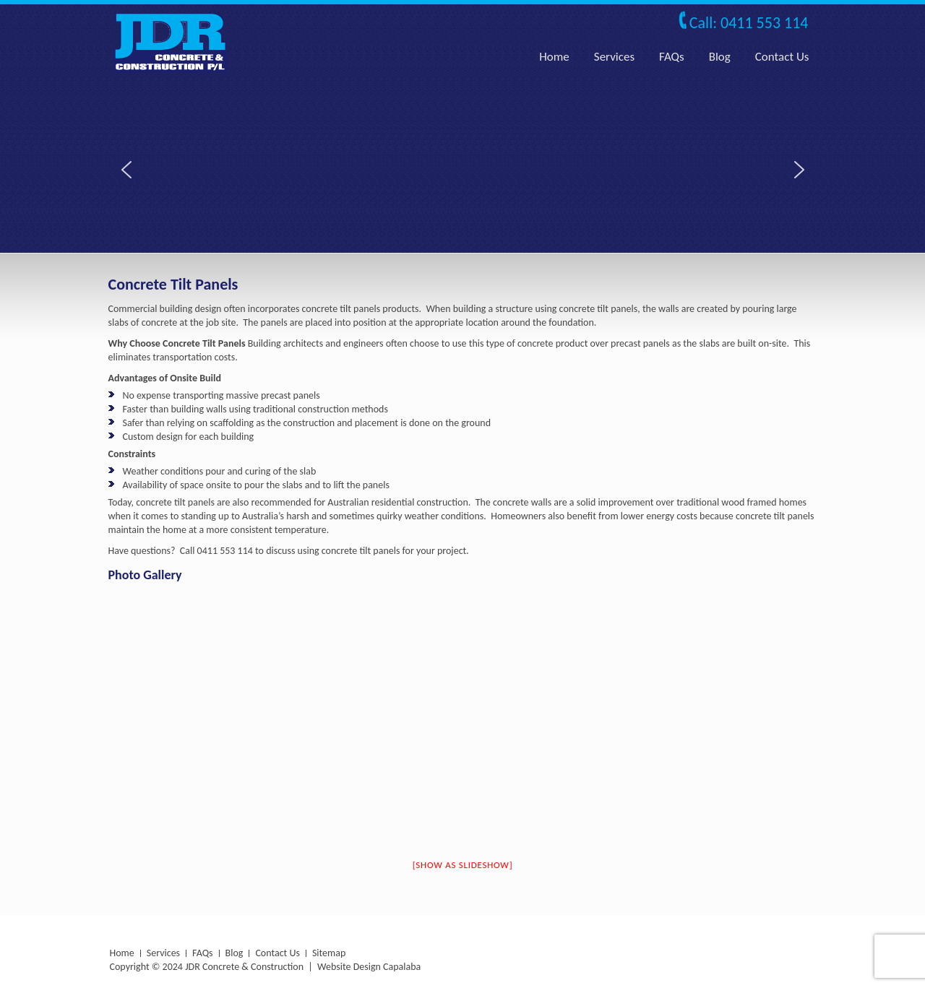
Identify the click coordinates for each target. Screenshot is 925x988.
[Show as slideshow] (463, 864)
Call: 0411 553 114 (749, 22)
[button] (126, 169)
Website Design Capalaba (369, 967)
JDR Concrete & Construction (244, 967)
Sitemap (328, 953)
